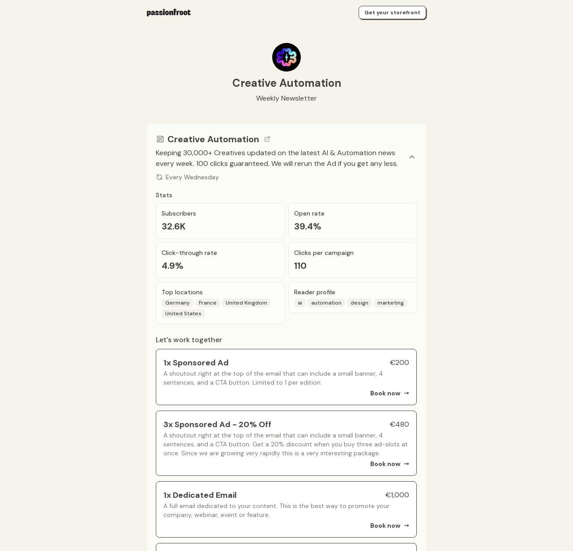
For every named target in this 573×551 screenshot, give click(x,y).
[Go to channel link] (267, 139)
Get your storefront (392, 12)
